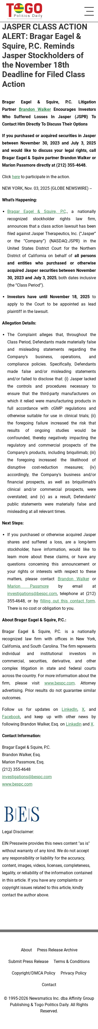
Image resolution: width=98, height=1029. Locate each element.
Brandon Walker (73, 578)
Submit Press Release (28, 961)
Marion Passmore (28, 586)
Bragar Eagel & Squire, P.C (36, 211)
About (26, 949)
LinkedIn (69, 709)
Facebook (11, 716)
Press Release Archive (57, 949)
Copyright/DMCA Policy (33, 973)
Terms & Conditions (72, 961)
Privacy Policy (74, 973)
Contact (49, 984)
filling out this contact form (67, 600)
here (16, 176)
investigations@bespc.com (32, 593)
